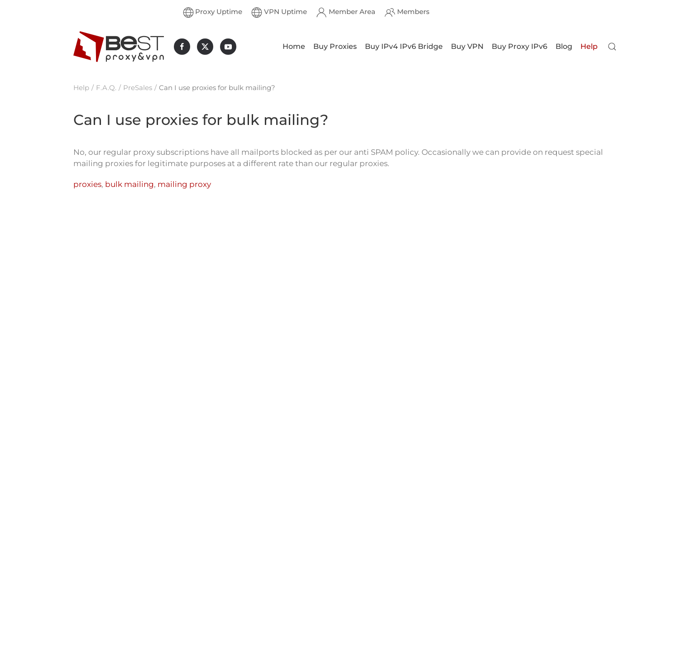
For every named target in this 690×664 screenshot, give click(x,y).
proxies (87, 184)
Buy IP (84, 630)
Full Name (381, 602)
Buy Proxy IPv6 (519, 46)
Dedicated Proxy (101, 565)
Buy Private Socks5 (106, 602)
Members (407, 12)
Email (374, 581)
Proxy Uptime (213, 12)
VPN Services (278, 635)
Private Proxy (96, 551)
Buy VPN (467, 46)
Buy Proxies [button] (335, 46)
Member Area (345, 12)
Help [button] (589, 46)
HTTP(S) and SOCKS (290, 593)
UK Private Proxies (196, 649)
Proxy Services (280, 621)
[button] (612, 46)
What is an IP (279, 607)
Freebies (270, 649)
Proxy (83, 658)
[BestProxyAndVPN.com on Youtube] (228, 46)
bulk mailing (129, 184)
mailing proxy (184, 184)
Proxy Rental (95, 644)
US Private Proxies (196, 565)
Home (294, 46)
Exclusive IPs (278, 565)
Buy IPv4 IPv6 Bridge (404, 46)
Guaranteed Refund (289, 551)
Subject (378, 624)
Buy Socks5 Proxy (103, 616)
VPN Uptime (279, 12)
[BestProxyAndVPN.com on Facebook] (182, 46)
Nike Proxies (186, 551)
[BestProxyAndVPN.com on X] (205, 46)
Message (380, 648)
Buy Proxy (273, 579)
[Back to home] (118, 46)
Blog (564, 46)
